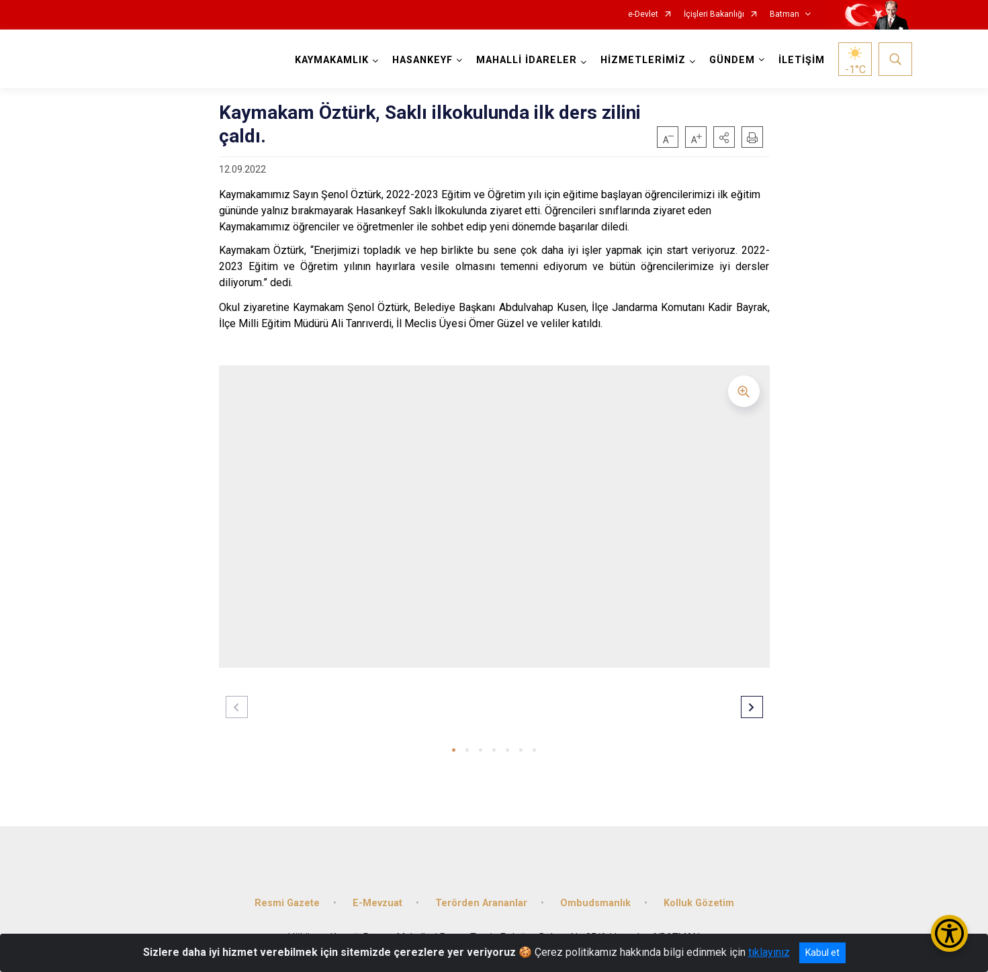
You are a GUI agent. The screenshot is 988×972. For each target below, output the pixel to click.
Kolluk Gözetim (699, 902)
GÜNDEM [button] (732, 60)
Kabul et (822, 952)
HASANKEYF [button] (422, 60)
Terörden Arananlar (481, 902)
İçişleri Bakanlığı (714, 14)
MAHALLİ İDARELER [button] (526, 60)
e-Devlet (643, 14)
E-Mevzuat (377, 902)
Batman (784, 14)
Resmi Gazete (287, 902)
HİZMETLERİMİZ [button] (643, 60)
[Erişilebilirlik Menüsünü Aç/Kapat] (949, 933)
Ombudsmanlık (595, 902)
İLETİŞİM (801, 60)
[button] (724, 137)
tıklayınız (769, 952)
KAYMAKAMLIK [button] (332, 60)
